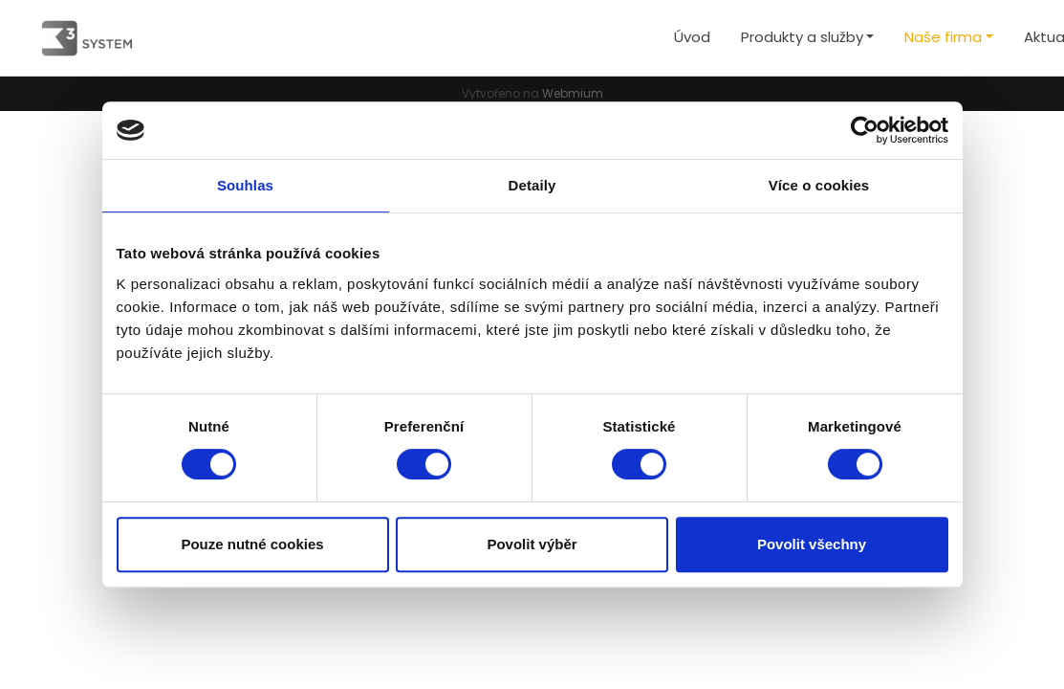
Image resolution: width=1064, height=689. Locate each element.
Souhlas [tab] (245, 185)
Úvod (692, 37)
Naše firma (943, 37)
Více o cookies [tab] (819, 185)
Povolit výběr (531, 544)
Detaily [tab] (532, 185)
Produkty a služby (802, 37)
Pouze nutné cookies (252, 544)
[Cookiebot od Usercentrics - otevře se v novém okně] (864, 130)
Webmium (572, 93)
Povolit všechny (811, 544)
